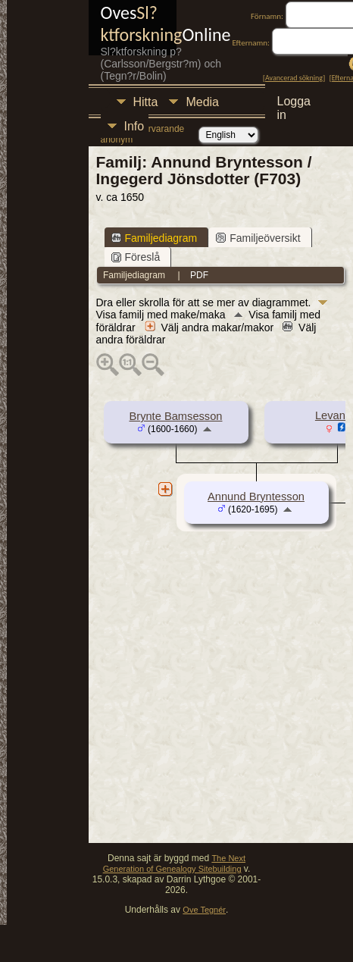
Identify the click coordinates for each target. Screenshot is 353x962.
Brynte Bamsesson (175, 416)
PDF (199, 275)
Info (134, 126)
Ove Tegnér (204, 909)
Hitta (145, 102)
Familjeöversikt (258, 238)
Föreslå (136, 257)
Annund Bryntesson (256, 496)
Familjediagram (154, 238)
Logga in (294, 103)
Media (202, 102)
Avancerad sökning (294, 78)
